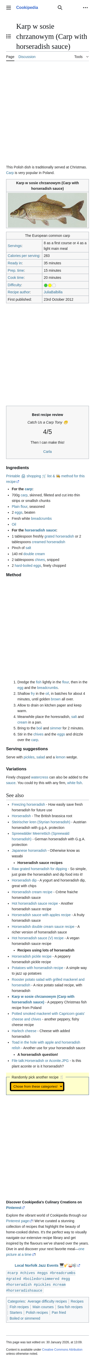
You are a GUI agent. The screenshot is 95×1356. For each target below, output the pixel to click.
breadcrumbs (41, 518)
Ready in (15, 263)
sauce (10, 783)
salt (28, 548)
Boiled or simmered (25, 1317)
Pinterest (13, 1208)
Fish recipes (19, 1306)
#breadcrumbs (62, 1272)
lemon (60, 757)
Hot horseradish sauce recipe (35, 903)
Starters (16, 1311)
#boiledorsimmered (41, 1278)
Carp (10, 173)
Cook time (16, 278)
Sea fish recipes (70, 1306)
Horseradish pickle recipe (31, 956)
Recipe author (19, 292)
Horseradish (21, 816)
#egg (65, 1278)
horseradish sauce (40, 530)
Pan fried (59, 1311)
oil (47, 693)
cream (22, 722)
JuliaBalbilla (53, 292)
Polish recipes (37, 1311)
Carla (47, 452)
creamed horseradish (48, 542)
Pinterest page (17, 1221)
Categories (16, 1300)
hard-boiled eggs (28, 566)
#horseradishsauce (24, 1289)
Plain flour (19, 506)
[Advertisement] (47, 115)
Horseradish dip (24, 880)
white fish (74, 783)
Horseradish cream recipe (32, 892)
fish (39, 682)
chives (40, 560)
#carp (12, 1272)
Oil (14, 524)
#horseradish (19, 1283)
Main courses (42, 1306)
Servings (15, 246)
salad (40, 757)
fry (33, 693)
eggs (18, 512)
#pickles (42, 1283)
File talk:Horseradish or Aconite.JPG (40, 1061)
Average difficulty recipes (47, 1300)
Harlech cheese (24, 1031)
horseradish (64, 536)
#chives (27, 1272)
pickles (29, 757)
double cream (34, 554)
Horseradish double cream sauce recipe (43, 927)
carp (28, 489)
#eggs (42, 1272)
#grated (13, 1278)
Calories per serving (24, 256)
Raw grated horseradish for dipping (39, 869)
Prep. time (16, 270)
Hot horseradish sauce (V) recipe (38, 938)
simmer (56, 728)
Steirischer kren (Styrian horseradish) (41, 822)
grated (50, 536)
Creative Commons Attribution (62, 1348)
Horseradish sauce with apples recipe (41, 915)
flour (65, 682)
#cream (59, 1283)
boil (39, 728)
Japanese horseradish (29, 850)
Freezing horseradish (28, 804)
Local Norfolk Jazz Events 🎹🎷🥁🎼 (46, 1265)
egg (20, 688)
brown (56, 699)
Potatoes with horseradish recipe (37, 968)
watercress (39, 777)
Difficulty (14, 285)
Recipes (77, 1300)
